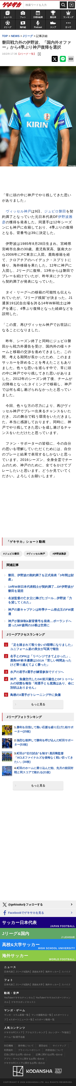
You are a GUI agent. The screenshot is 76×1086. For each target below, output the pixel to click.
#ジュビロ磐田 (11, 553)
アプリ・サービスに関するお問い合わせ (24, 1058)
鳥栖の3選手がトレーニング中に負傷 (35, 694)
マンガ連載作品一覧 (41, 1015)
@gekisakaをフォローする (22, 905)
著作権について (26, 1045)
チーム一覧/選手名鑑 (14, 1037)
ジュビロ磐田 (55, 211)
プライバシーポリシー (29, 1050)
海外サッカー (52, 971)
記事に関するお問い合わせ (49, 1054)
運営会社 (43, 1045)
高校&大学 (37, 971)
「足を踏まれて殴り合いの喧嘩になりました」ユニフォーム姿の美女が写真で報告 (42, 647)
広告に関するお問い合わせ (17, 1054)
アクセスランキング (35, 1032)
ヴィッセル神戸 (18, 211)
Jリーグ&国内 (23, 971)
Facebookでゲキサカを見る (23, 913)
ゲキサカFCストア (13, 1032)
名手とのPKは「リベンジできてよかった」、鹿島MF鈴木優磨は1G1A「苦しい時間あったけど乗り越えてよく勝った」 (41, 660)
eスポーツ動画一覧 (44, 1019)
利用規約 (8, 1050)
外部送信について (54, 1050)
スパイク (66, 971)
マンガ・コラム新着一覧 (16, 1015)
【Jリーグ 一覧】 (26, 53)
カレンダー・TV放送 (58, 1032)
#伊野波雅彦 (59, 553)
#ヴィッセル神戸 (36, 553)
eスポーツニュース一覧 (21, 1019)
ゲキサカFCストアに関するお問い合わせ (24, 1063)
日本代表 (8, 971)
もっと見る (38, 704)
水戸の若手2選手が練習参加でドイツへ (37, 672)
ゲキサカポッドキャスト (23, 1002)
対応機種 (8, 1045)
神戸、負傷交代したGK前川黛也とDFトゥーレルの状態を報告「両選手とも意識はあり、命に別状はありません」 (42, 683)
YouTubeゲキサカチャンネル (18, 997)
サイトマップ (59, 1045)
